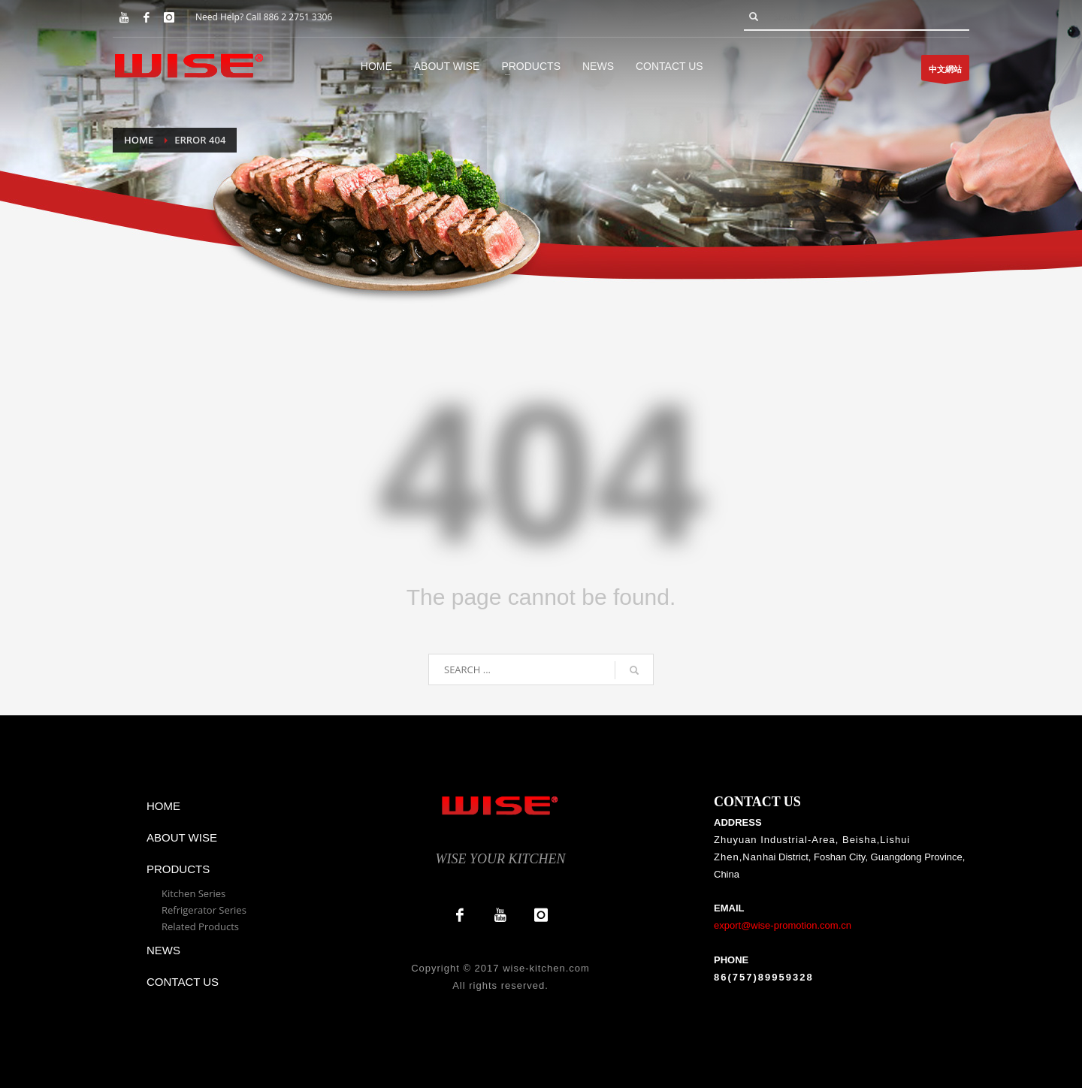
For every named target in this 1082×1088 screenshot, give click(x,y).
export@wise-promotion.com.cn (782, 925)
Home (138, 140)
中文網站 (945, 71)
